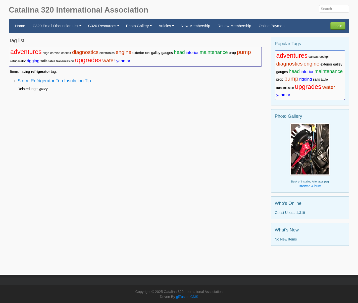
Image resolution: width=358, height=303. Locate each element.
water (108, 60)
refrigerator (18, 61)
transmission (65, 61)
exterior (138, 53)
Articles (167, 27)
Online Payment (272, 26)
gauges (167, 53)
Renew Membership (234, 26)
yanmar (123, 60)
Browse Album (310, 186)
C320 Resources (104, 27)
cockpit (66, 53)
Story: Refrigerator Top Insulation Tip (54, 80)
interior (192, 52)
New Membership (195, 26)
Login (338, 26)
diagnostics (85, 52)
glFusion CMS (187, 297)
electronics (107, 53)
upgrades (88, 60)
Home (20, 26)
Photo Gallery (140, 27)
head (179, 52)
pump (244, 52)
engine (123, 52)
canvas (55, 53)
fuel (147, 53)
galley (156, 53)
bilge (46, 53)
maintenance (214, 52)
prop (232, 53)
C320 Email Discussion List (58, 27)
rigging (33, 60)
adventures (26, 51)
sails (43, 61)
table (51, 61)
